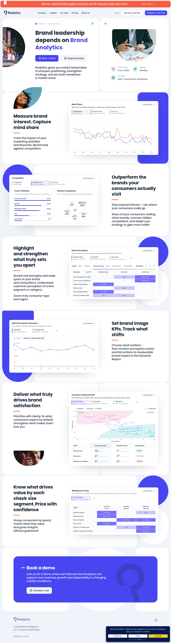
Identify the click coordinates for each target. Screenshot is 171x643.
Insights (53, 13)
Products (42, 13)
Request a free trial (156, 13)
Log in (117, 13)
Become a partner (132, 13)
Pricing (75, 13)
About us (85, 13)
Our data (64, 13)
